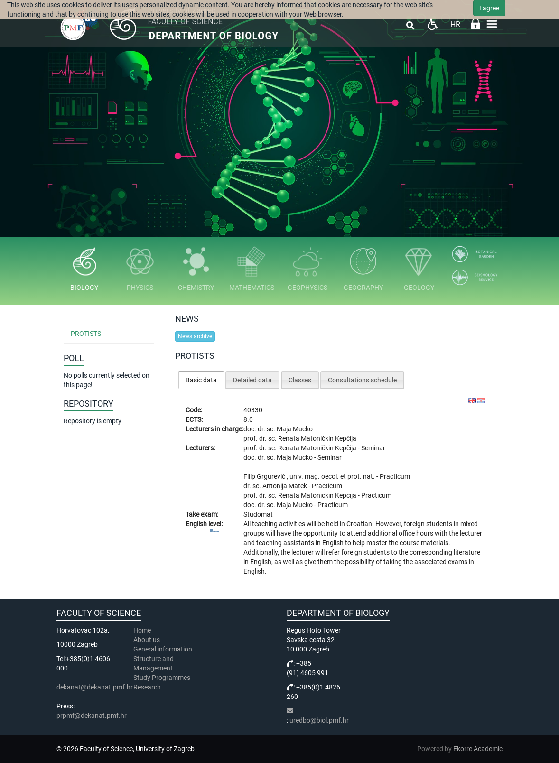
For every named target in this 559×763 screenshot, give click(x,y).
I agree (489, 8)
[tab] (201, 380)
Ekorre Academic (478, 749)
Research (147, 687)
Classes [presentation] (300, 380)
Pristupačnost (432, 24)
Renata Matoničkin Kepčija (317, 438)
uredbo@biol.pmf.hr (319, 720)
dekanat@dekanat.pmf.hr (94, 687)
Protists (86, 333)
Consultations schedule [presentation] (362, 380)
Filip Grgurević (265, 476)
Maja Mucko (295, 429)
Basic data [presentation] (201, 380)
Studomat (258, 514)
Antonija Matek (285, 486)
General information (162, 649)
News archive (195, 336)
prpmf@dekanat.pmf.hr (91, 715)
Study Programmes (161, 677)
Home (142, 630)
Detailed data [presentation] (252, 380)
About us (147, 639)
